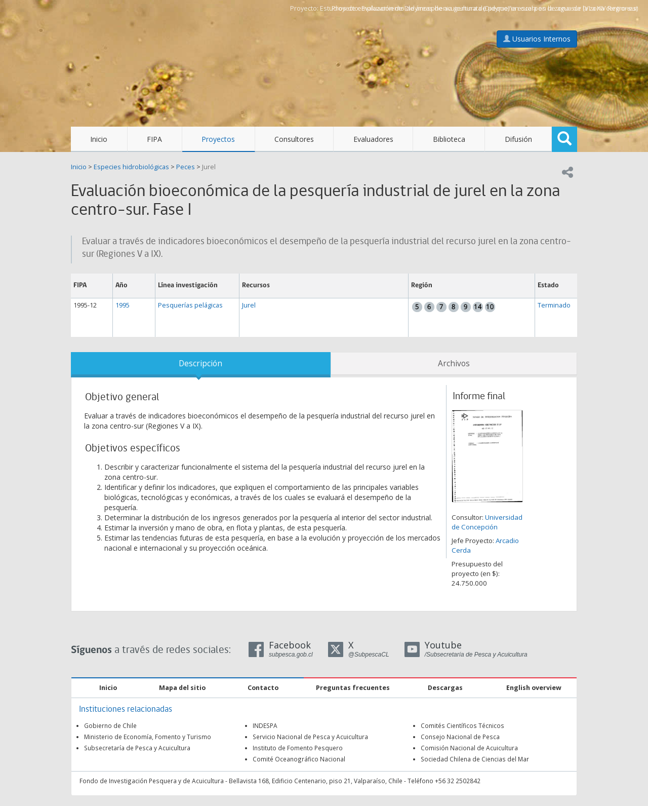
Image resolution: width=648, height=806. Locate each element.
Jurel (209, 167)
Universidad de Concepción (487, 522)
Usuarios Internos (537, 39)
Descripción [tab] (200, 363)
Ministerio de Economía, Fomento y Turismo (147, 737)
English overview (533, 687)
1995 (122, 305)
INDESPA (265, 725)
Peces (185, 167)
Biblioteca (449, 139)
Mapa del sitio (182, 687)
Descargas (445, 687)
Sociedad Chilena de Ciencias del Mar (475, 759)
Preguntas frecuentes (353, 687)
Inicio (98, 139)
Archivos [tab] (454, 363)
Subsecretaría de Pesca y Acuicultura (137, 748)
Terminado (554, 305)
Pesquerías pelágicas (190, 305)
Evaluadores (373, 139)
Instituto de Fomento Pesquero (298, 748)
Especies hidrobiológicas (131, 167)
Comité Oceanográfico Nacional (299, 759)
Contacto (263, 687)
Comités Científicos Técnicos (462, 725)
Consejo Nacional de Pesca (460, 737)
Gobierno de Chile (110, 725)
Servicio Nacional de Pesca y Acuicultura (310, 737)
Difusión (518, 139)
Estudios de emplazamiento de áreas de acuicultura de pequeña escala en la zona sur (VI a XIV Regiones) (479, 8)
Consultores (294, 139)
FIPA (154, 139)
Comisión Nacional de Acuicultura (469, 748)
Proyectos (218, 139)
